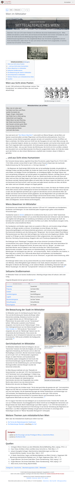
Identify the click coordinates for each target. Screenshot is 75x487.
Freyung (9, 289)
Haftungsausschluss (61, 481)
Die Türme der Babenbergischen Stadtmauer (22, 422)
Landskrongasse (11, 294)
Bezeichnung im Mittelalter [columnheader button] (49, 284)
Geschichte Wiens (48, 435)
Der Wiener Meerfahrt (26, 135)
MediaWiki (29, 478)
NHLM (32, 476)
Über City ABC (53, 481)
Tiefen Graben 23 (11, 329)
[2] (46, 164)
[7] (44, 397)
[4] (34, 279)
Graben (8, 292)
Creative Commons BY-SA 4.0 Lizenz (55, 473)
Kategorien (9, 468)
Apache (46, 478)
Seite (11, 10)
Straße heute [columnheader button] (17, 284)
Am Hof (34, 424)
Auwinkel (9, 286)
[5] (52, 347)
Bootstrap (34, 478)
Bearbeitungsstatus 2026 (30, 468)
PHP (43, 478)
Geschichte (17, 468)
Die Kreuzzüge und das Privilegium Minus (29, 435)
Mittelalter (43, 468)
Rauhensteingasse (12, 299)
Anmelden (67, 2)
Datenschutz (46, 481)
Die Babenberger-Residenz (16, 424)
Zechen (22, 215)
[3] (64, 266)
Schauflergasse (11, 302)
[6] (13, 338)
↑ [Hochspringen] (10, 447)
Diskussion (17, 10)
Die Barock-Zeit (20, 437)
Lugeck (8, 297)
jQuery (39, 478)
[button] (7, 10)
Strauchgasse (10, 305)
